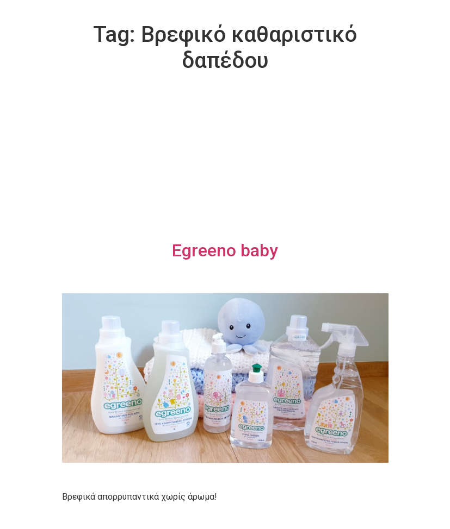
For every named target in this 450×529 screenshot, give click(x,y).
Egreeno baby (225, 250)
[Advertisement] (225, 159)
